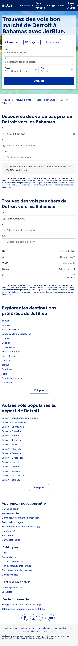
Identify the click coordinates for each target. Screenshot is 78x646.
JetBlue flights (23, 99)
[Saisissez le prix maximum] (40, 157)
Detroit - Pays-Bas (12, 449)
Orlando (6, 342)
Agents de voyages (12, 522)
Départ (8, 68)
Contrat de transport (13, 561)
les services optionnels (33, 185)
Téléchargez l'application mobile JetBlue (24, 609)
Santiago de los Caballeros (16, 334)
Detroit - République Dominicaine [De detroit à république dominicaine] (20, 418)
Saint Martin (8, 356)
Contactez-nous (11, 539)
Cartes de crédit (10, 509)
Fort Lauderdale (10, 329)
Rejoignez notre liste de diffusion (22, 604)
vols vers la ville (27, 628)
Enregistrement (56, 5)
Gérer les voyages (40, 5)
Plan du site (8, 535)
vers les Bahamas (46, 99)
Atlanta (6, 360)
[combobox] (39, 134)
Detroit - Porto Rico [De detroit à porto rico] (12, 431)
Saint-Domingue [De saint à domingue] (11, 351)
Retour (44, 68)
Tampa (5, 364)
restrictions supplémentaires (61, 185)
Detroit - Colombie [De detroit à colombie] (12, 466)
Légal (4, 552)
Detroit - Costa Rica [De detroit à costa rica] (12, 457)
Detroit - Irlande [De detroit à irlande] (10, 462)
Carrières (8, 531)
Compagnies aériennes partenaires (20, 517)
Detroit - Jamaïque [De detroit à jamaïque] (12, 440)
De (6, 49)
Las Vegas (7, 382)
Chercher (39, 80)
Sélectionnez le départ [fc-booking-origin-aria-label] (18, 52)
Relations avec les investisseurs (21, 526)
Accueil (6, 99)
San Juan (7, 369)
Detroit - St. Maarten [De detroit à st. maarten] (13, 426)
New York (7, 325)
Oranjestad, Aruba (12, 378)
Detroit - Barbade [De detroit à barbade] (11, 479)
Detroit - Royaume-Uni (14, 422)
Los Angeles (8, 347)
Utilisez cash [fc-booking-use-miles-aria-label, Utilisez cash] (50, 42)
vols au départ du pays (46, 631)
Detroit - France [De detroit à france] (10, 435)
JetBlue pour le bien (12, 587)
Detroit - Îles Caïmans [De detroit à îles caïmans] (13, 475)
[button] (32, 42)
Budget (5, 151)
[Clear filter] (74, 134)
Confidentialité (10, 574)
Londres (6, 338)
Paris (4, 373)
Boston (6, 320)
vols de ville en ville (44, 628)
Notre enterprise (10, 513)
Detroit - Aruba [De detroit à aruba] (10, 444)
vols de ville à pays (62, 628)
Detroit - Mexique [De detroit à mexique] (11, 471)
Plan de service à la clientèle (17, 570)
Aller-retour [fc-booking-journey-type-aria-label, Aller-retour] (11, 42)
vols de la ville (28, 631)
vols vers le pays (11, 628)
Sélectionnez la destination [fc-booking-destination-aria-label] (20, 61)
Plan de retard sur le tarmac (16, 565)
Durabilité (7, 591)
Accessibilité (9, 557)
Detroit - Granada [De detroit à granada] (11, 453)
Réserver (27, 6)
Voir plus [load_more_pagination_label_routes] (39, 390)
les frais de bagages (13, 185)
